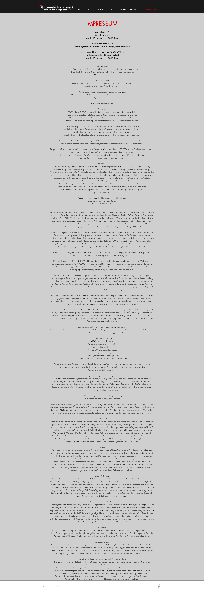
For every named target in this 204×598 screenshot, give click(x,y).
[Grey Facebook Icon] (159, 586)
